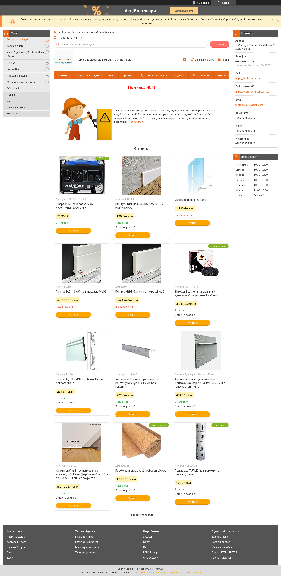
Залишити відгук (204, 59)
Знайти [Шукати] (219, 44)
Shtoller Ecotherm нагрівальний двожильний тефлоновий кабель (196, 293)
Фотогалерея (201, 75)
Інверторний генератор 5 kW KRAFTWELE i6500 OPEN (74, 205)
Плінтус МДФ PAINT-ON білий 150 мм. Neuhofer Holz (80, 381)
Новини (11, 94)
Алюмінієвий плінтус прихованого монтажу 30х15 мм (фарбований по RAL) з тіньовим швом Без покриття (82, 474)
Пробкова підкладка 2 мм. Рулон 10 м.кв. (141, 470)
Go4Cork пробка (221, 542)
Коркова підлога (16, 542)
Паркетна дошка (17, 75)
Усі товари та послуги (142, 515)
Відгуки (179, 75)
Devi (145, 547)
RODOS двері (150, 552)
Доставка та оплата (154, 75)
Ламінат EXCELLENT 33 (224, 552)
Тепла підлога (15, 46)
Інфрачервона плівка (87, 547)
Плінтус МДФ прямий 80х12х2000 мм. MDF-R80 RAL (139, 205)
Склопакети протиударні (191, 200)
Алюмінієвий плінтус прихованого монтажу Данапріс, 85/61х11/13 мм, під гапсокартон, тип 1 (200, 382)
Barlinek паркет (220, 536)
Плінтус (11, 62)
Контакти (12, 113)
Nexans (147, 542)
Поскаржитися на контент (155, 572)
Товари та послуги (17, 39)
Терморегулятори (85, 552)
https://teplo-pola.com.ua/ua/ (252, 91)
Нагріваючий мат (84, 536)
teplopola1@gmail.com (249, 105)
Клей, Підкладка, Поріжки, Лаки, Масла (25, 54)
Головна (62, 75)
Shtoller (147, 536)
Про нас (128, 75)
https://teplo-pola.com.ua (250, 78)
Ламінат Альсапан (222, 557)
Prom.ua (159, 568)
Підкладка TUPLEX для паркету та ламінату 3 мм (197, 472)
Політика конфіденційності (186, 572)
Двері (10, 557)
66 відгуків (203, 2)
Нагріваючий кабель (86, 542)
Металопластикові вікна (21, 82)
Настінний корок (16, 547)
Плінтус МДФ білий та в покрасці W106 (81, 291)
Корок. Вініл (14, 69)
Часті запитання (16, 107)
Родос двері (136, 122)
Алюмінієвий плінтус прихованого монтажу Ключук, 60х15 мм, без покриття (136, 382)
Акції (111, 75)
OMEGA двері (150, 557)
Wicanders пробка (222, 547)
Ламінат (11, 552)
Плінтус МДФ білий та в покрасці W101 (140, 291)
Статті (10, 101)
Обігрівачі (13, 88)
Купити (73, 230)
